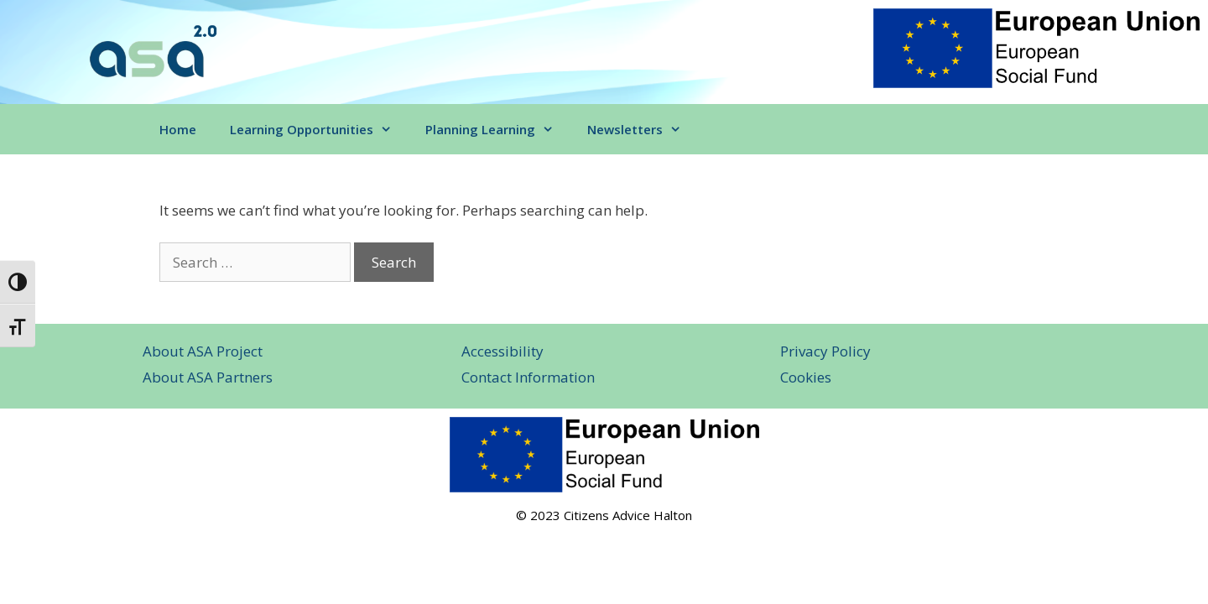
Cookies (805, 377)
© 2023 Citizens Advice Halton (604, 515)
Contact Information (528, 377)
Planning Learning (497, 129)
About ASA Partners (208, 377)
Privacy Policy (825, 351)
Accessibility (502, 351)
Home (177, 129)
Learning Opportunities (319, 129)
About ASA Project (203, 351)
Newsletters (642, 129)
